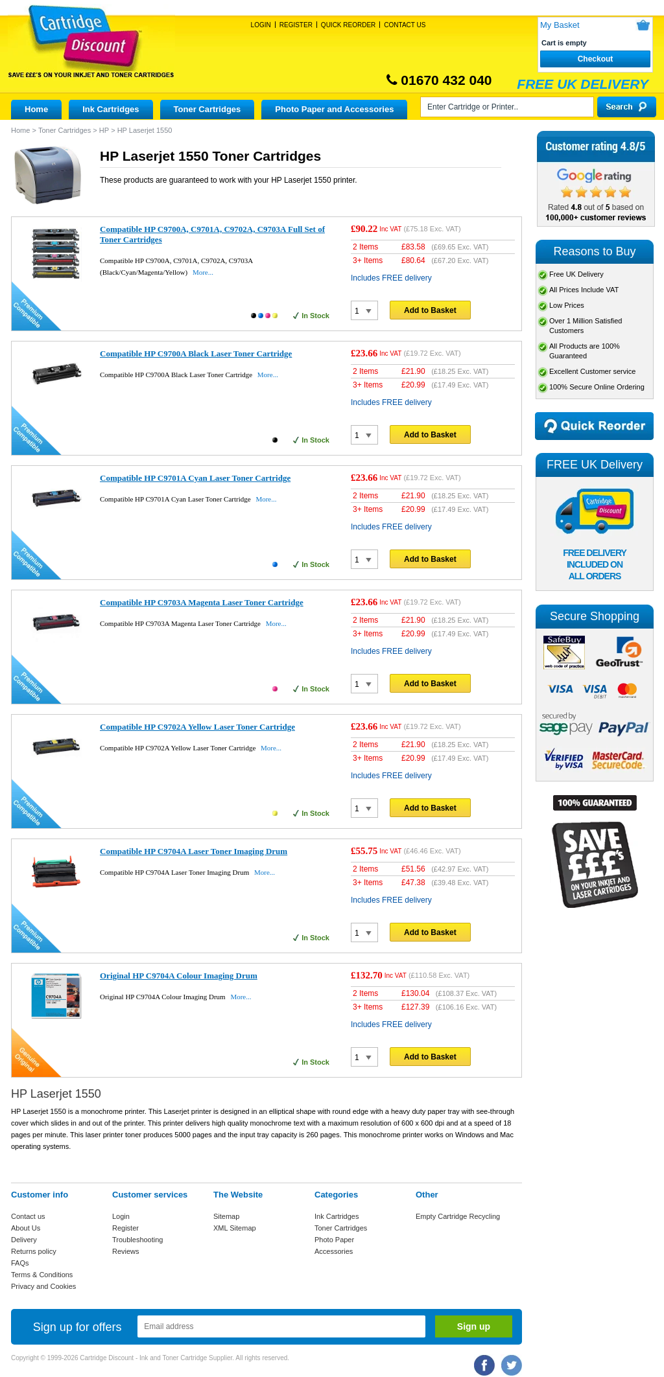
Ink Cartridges (110, 109)
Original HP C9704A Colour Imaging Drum (178, 975)
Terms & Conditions (42, 1275)
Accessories (333, 1251)
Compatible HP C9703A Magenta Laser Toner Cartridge (201, 602)
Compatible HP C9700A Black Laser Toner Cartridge (196, 353)
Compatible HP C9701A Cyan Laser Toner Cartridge (195, 478)
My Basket (560, 25)
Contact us (28, 1216)
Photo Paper (334, 1240)
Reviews (125, 1251)
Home (36, 109)
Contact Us (404, 25)
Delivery (24, 1240)
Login (261, 25)
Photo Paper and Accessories (334, 109)
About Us (25, 1228)
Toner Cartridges (207, 109)
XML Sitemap (234, 1228)
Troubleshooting (137, 1240)
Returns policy (33, 1251)
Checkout (595, 59)
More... (203, 272)
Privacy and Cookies (43, 1286)
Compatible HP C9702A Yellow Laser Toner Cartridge (197, 727)
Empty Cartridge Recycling (458, 1216)
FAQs (20, 1263)
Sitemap (226, 1216)
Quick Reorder (348, 25)
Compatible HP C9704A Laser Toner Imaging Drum (193, 851)
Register (296, 25)
